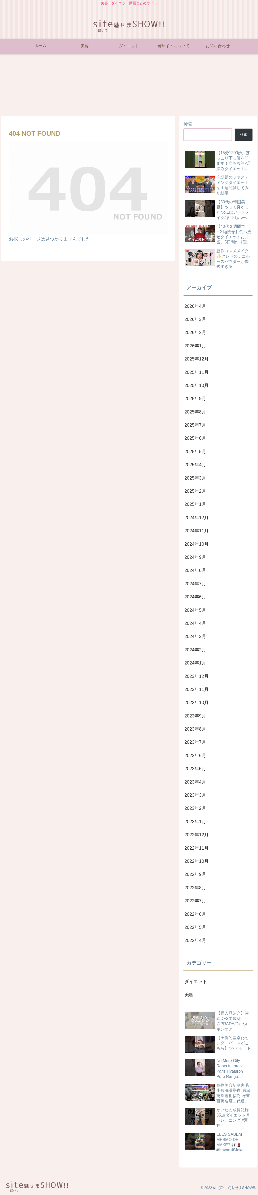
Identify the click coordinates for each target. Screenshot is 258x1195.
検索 (187, 124)
